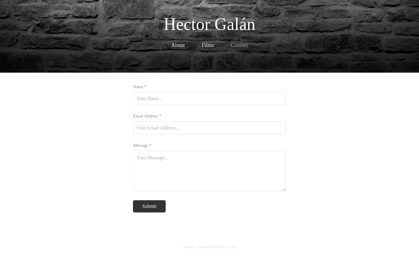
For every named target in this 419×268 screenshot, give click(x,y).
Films (207, 45)
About (178, 45)
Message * (142, 145)
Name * (139, 87)
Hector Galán (209, 24)
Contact (239, 45)
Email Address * (147, 116)
